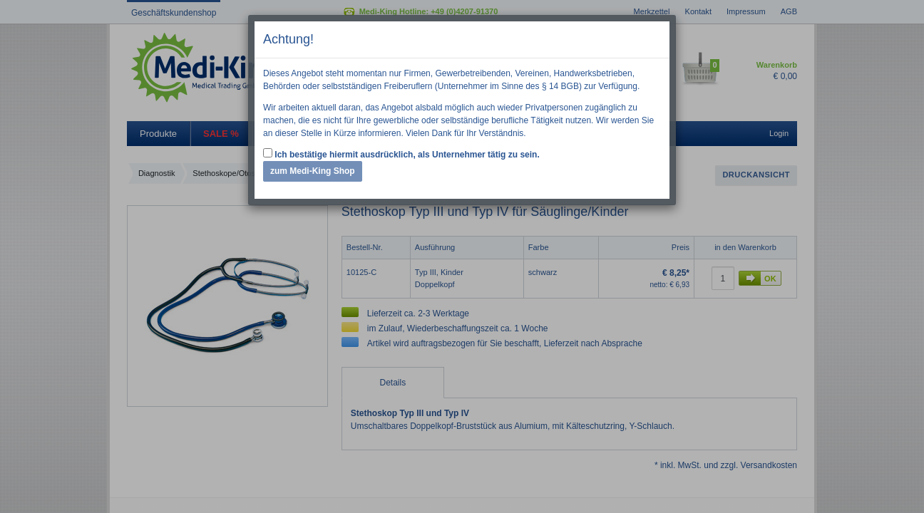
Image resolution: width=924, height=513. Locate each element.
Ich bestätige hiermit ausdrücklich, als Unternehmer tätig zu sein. (401, 154)
